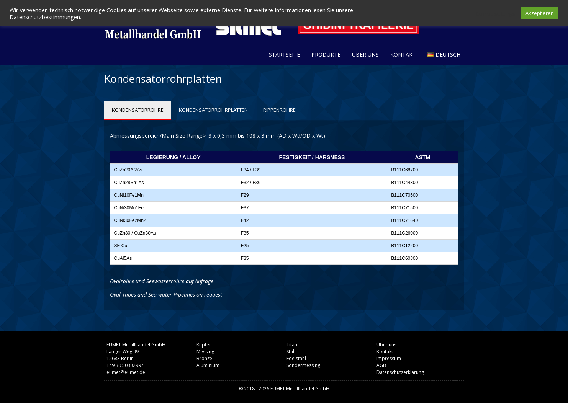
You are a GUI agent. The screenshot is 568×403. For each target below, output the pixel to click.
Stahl (291, 351)
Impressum (388, 358)
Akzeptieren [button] (539, 13)
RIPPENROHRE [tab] (279, 109)
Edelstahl (296, 358)
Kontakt (403, 54)
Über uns (365, 54)
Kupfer (203, 344)
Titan (291, 344)
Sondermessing (303, 365)
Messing (205, 351)
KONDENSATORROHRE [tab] (138, 109)
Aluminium (207, 365)
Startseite (284, 54)
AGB (381, 365)
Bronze (204, 358)
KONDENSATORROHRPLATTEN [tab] (213, 109)
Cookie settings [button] (495, 13)
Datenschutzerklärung (400, 372)
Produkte (325, 54)
